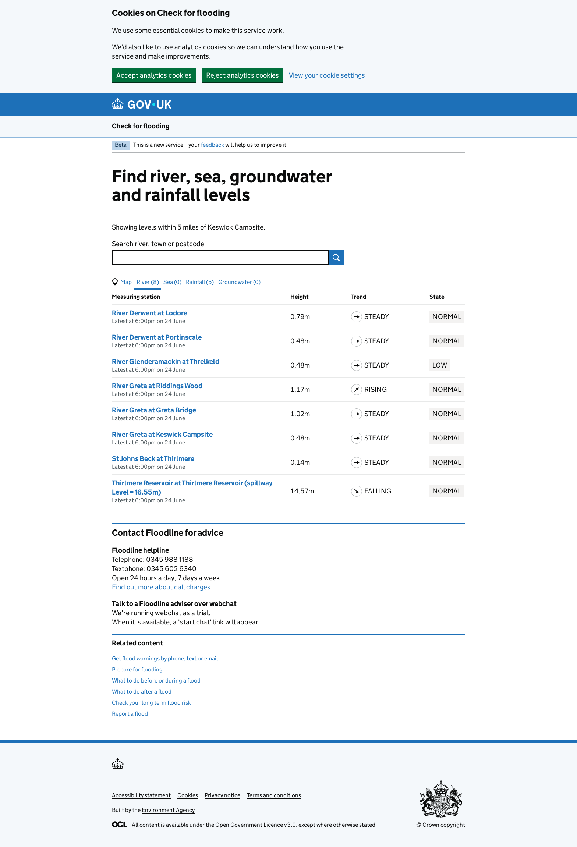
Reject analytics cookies (242, 75)
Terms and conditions (274, 795)
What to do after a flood (141, 691)
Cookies (187, 795)
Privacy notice (222, 795)
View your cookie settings (327, 75)
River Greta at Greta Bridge (154, 410)
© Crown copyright (440, 824)
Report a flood (130, 713)
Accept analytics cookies (154, 75)
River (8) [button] (148, 282)
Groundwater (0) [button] (239, 282)
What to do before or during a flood (156, 680)
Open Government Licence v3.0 (255, 824)
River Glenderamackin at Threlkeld (165, 361)
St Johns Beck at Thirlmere (153, 458)
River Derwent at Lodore (149, 313)
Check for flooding (141, 126)
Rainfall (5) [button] (200, 282)
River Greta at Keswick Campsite (162, 434)
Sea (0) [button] (172, 282)
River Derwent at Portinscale (157, 337)
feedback (212, 144)
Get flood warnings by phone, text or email (165, 658)
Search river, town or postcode (158, 244)
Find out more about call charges (161, 587)
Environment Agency (168, 810)
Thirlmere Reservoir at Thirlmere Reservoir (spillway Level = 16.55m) (192, 487)
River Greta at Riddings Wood (157, 386)
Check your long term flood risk (151, 702)
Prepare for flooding (137, 669)
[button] (122, 282)
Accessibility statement (141, 795)
